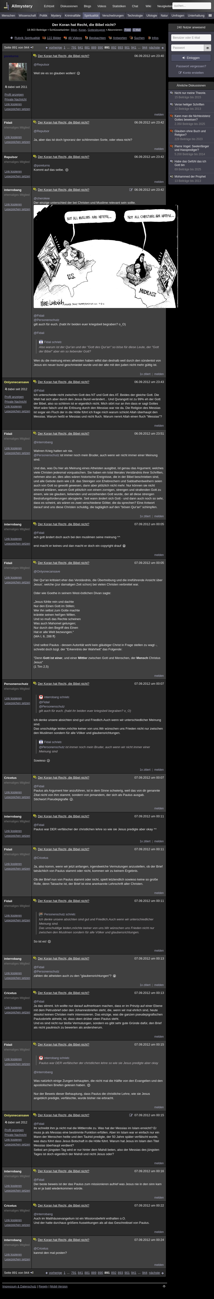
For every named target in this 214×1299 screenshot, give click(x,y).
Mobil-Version (59, 1286)
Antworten (120, 38)
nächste (154, 47)
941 (133, 47)
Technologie (135, 15)
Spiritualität (91, 15)
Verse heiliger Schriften (191, 107)
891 (107, 47)
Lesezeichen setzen (17, 109)
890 (100, 47)
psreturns (11, 56)
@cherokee (42, 198)
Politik (43, 15)
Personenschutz (16, 684)
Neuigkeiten (164, 6)
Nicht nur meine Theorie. (191, 95)
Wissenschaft (27, 15)
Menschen (8, 15)
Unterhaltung (196, 15)
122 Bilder (54, 38)
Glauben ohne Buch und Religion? (191, 135)
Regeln (43, 1286)
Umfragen (178, 15)
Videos (101, 6)
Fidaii (8, 122)
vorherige (55, 47)
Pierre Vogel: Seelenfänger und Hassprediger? (191, 150)
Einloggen (193, 58)
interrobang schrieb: (54, 697)
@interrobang (43, 442)
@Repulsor (41, 64)
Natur (164, 15)
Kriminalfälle (73, 15)
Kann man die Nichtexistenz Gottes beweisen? (191, 120)
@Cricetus (41, 858)
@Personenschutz (46, 320)
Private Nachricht (15, 99)
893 (120, 47)
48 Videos (75, 38)
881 (87, 47)
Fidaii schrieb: (50, 342)
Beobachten (97, 38)
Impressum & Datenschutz (19, 1286)
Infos (155, 38)
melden (159, 114)
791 (73, 47)
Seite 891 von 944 (19, 47)
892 (113, 47)
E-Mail (136, 30)
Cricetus (10, 778)
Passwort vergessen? (191, 66)
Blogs (87, 6)
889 (93, 47)
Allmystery (22, 6)
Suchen (139, 38)
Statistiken (119, 6)
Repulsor (11, 157)
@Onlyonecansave (47, 571)
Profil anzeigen (14, 94)
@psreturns (42, 165)
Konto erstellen (193, 72)
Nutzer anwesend (191, 27)
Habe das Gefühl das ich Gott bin (191, 165)
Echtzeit (49, 6)
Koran (82, 29)
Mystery (56, 15)
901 (127, 47)
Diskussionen (69, 6)
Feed (127, 30)
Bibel (74, 29)
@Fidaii (39, 315)
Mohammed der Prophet (191, 179)
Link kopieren (13, 104)
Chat (135, 6)
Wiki (148, 6)
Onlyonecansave (16, 382)
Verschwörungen (113, 15)
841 (80, 47)
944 (144, 47)
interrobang (12, 190)
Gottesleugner (96, 29)
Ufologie (151, 15)
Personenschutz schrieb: (57, 914)
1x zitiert (145, 374)
